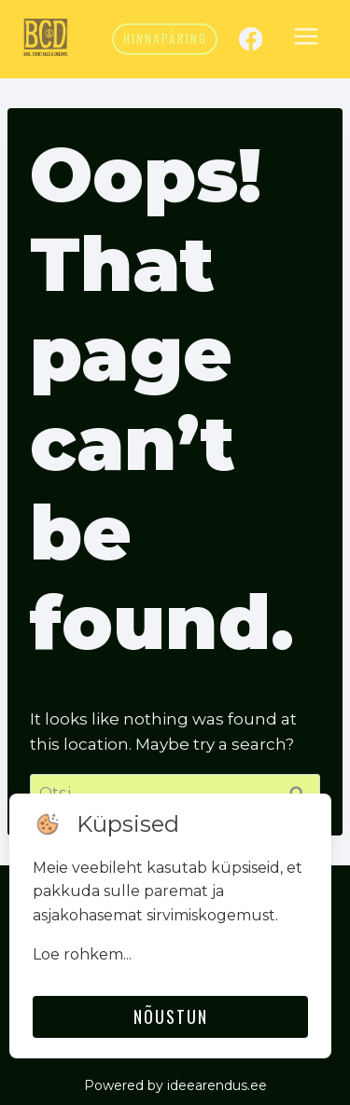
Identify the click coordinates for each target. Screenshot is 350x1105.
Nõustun (170, 1016)
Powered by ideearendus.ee (175, 1085)
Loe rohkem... (82, 954)
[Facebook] (250, 38)
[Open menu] (306, 39)
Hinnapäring (165, 38)
